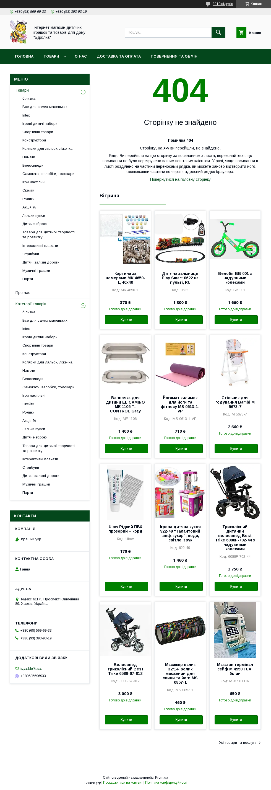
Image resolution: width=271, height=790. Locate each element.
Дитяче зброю (34, 224)
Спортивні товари (37, 132)
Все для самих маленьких (44, 107)
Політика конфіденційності (166, 782)
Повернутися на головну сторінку (180, 179)
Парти (27, 279)
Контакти (92, 71)
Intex (26, 115)
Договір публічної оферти (43, 71)
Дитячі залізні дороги (40, 262)
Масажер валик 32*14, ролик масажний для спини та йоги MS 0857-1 (180, 673)
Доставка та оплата (119, 56)
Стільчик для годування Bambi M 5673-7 (235, 402)
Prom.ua (161, 777)
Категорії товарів (30, 304)
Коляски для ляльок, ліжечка (47, 148)
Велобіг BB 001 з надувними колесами (235, 278)
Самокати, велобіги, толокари (48, 174)
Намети (28, 157)
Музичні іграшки (36, 271)
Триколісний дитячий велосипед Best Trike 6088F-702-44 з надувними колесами (235, 538)
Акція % (29, 207)
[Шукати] (218, 32)
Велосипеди (32, 165)
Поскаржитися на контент (123, 782)
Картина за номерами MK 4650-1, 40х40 (125, 278)
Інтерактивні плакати (40, 246)
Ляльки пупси (33, 215)
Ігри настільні (33, 182)
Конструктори (34, 140)
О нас (81, 56)
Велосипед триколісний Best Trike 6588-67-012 (125, 669)
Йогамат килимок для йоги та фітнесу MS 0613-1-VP (180, 404)
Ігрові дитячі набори (40, 124)
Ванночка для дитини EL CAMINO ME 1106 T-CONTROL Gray (125, 404)
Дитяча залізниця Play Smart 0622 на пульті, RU (180, 278)
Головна (24, 56)
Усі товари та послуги (238, 742)
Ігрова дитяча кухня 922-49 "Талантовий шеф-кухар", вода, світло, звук (180, 533)
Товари (51, 56)
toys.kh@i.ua (30, 668)
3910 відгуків (223, 4)
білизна (28, 98)
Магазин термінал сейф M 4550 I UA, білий (235, 669)
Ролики (28, 199)
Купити (126, 320)
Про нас (22, 292)
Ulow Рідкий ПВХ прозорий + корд (125, 529)
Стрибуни (30, 254)
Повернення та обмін (174, 56)
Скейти (28, 190)
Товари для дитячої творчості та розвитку (48, 234)
